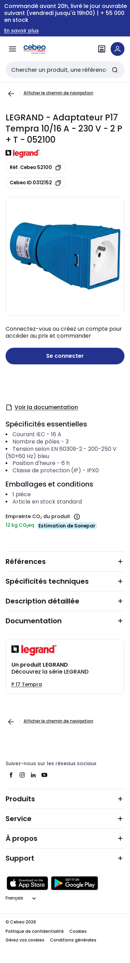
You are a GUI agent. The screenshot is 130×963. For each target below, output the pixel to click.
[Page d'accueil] (44, 49)
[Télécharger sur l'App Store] (27, 883)
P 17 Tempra (26, 684)
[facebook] (11, 774)
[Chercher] (114, 69)
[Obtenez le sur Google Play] (74, 883)
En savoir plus (21, 31)
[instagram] (22, 774)
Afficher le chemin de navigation (58, 93)
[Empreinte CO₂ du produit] (77, 516)
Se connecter (65, 356)
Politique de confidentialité (35, 931)
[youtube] (44, 774)
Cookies (78, 931)
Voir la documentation (42, 407)
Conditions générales (73, 940)
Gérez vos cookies (25, 940)
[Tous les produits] (12, 49)
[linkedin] (33, 774)
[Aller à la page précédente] (11, 93)
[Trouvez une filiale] (102, 49)
